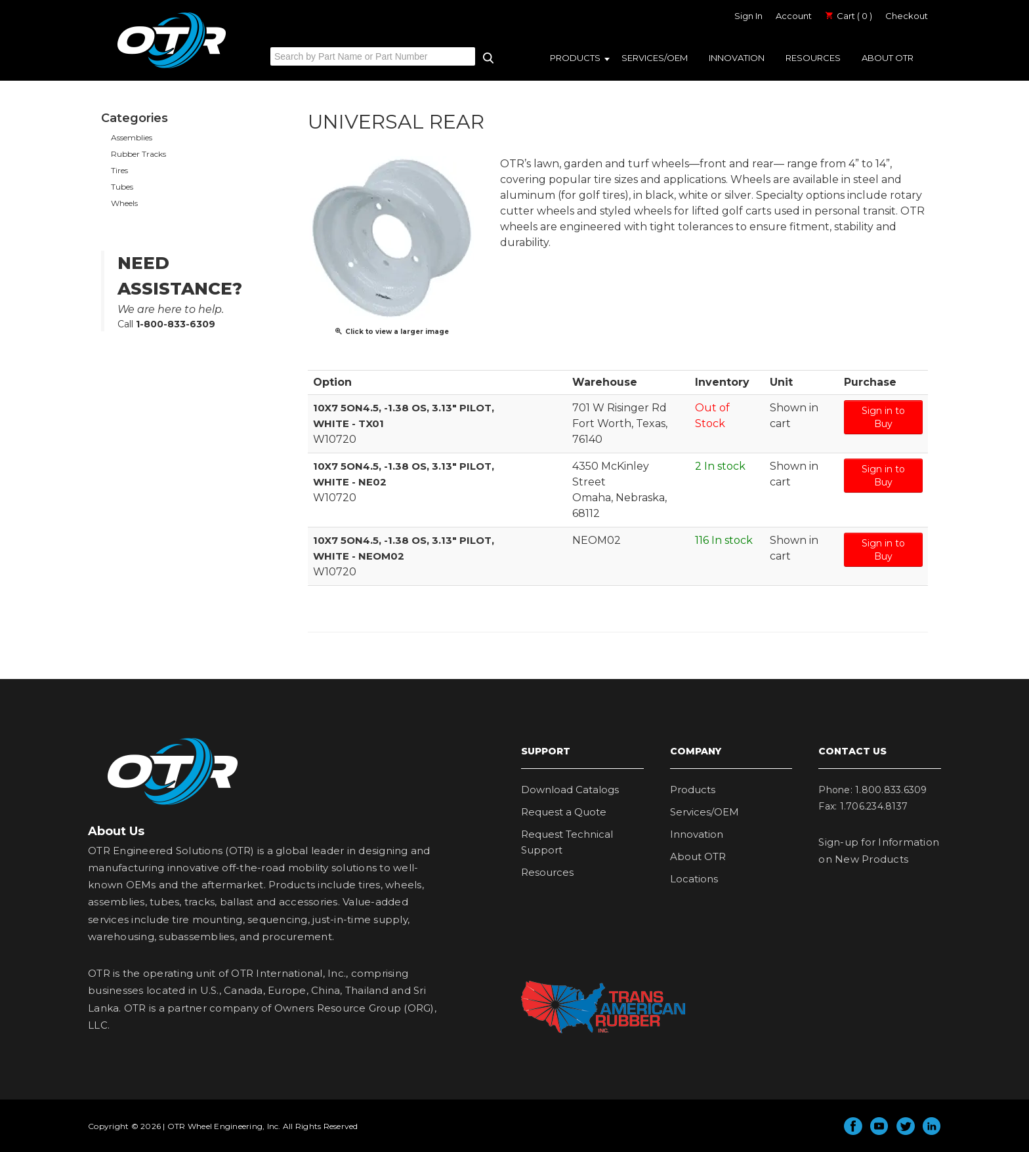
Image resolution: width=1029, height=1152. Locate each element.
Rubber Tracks (138, 154)
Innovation (737, 57)
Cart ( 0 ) (848, 15)
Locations (694, 879)
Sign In (748, 15)
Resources (813, 57)
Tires (119, 170)
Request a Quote (563, 812)
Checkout (906, 15)
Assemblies (131, 137)
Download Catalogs (570, 789)
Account (794, 15)
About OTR (888, 57)
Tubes (122, 187)
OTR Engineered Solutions (171, 67)
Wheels (124, 203)
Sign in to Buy (883, 417)
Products (575, 57)
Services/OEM (654, 57)
